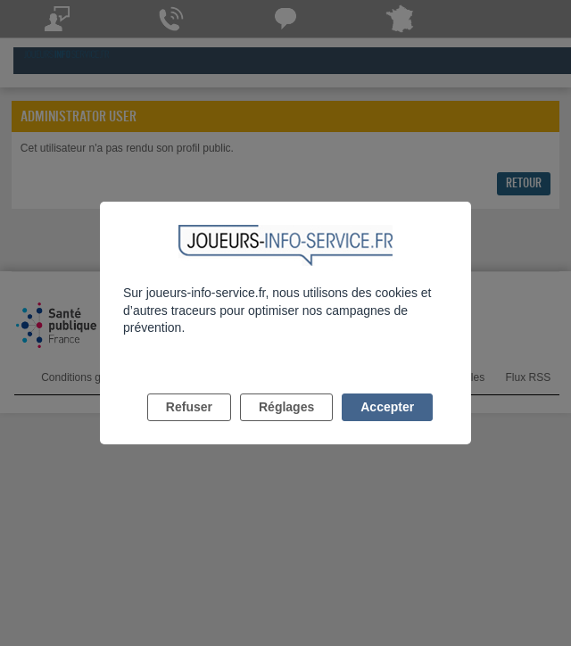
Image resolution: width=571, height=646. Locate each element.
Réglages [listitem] (286, 407)
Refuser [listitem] (189, 407)
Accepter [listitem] (387, 407)
